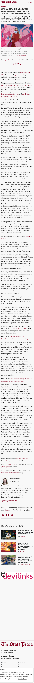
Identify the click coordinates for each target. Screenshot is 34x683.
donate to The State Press (10, 472)
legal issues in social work (10, 94)
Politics (3, 6)
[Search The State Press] (28, 2)
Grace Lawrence (25, 565)
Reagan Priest (7, 60)
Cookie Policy (22, 679)
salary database (26, 100)
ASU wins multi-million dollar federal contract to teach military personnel (25, 546)
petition (18, 75)
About (20, 665)
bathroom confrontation (19, 328)
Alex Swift (23, 536)
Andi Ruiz (23, 552)
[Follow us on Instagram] (12, 515)
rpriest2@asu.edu (22, 459)
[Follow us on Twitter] (3, 515)
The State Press (10, 464)
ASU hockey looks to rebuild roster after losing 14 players (25, 532)
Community (4, 667)
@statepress (5, 467)
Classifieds (21, 663)
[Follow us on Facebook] (7, 515)
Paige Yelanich (21, 55)
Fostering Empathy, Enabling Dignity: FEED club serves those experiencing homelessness (25, 559)
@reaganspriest (11, 461)
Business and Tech (7, 665)
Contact (20, 667)
